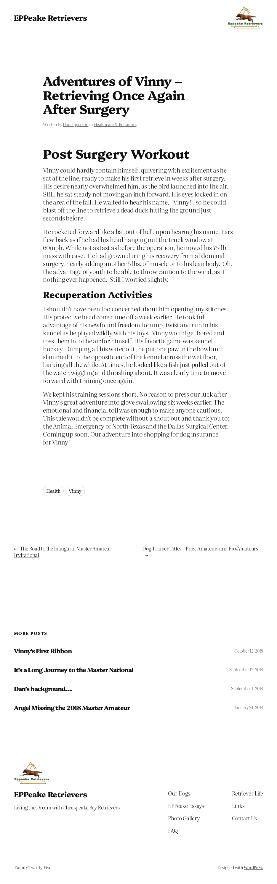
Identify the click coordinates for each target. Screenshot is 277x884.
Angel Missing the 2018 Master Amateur (72, 707)
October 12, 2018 (248, 651)
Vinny (75, 490)
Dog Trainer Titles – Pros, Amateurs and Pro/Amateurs (200, 548)
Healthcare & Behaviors (115, 124)
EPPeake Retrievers (50, 17)
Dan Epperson (75, 124)
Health (53, 490)
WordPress (253, 867)
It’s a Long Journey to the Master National (74, 669)
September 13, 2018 (246, 669)
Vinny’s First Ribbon (43, 650)
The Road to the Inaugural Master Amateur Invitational (62, 551)
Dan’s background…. (43, 688)
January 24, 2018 (248, 707)
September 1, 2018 (247, 688)
